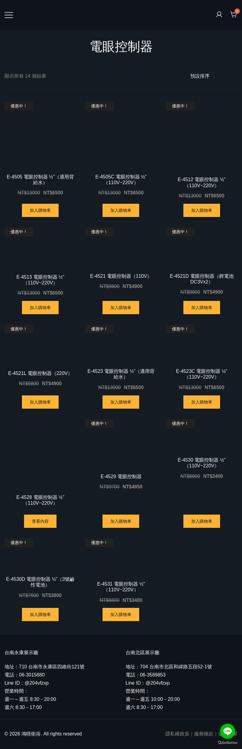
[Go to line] (227, 731)
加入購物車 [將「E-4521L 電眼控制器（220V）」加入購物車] (40, 402)
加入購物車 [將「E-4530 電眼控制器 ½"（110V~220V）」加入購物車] (201, 521)
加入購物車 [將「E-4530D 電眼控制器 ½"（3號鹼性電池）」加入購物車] (40, 614)
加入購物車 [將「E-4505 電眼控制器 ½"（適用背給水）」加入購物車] (40, 210)
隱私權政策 (177, 733)
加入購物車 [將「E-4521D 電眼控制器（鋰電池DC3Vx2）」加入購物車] (201, 307)
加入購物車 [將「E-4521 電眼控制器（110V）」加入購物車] (120, 307)
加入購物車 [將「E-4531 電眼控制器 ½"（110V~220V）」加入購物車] (120, 614)
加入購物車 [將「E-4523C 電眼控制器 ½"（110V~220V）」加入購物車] (201, 402)
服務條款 (203, 733)
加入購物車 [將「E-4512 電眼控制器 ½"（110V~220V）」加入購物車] (201, 210)
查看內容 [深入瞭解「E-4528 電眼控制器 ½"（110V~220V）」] (40, 521)
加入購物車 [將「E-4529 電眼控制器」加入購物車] (120, 521)
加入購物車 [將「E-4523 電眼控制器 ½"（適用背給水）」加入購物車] (120, 402)
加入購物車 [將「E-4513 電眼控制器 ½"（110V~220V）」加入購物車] (40, 307)
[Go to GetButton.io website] (227, 743)
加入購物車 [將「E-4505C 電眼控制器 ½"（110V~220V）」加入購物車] (120, 210)
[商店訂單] (210, 76)
